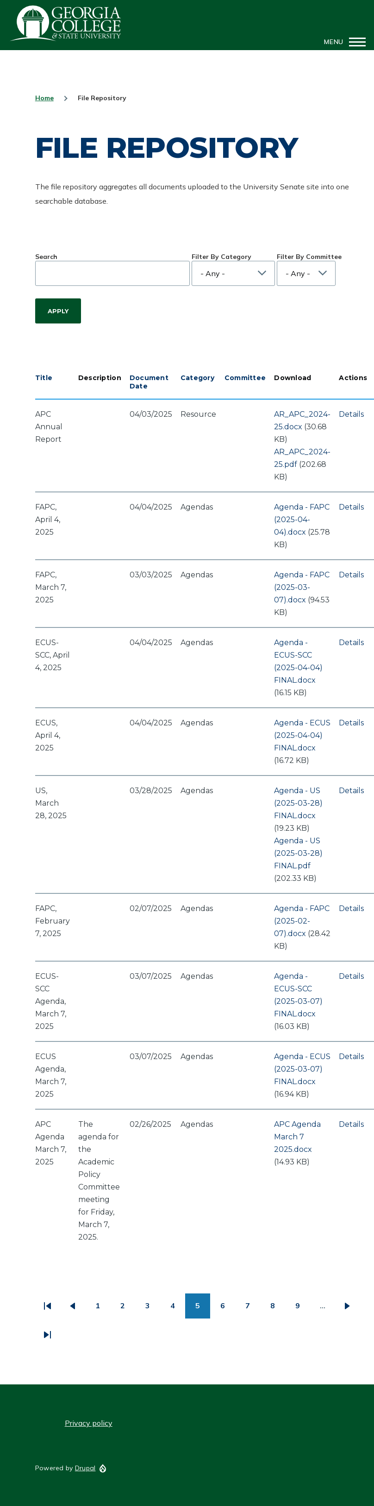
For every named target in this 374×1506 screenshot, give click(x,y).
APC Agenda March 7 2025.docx (297, 1137)
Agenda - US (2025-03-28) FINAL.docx (298, 803)
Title (43, 378)
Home (44, 98)
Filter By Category (221, 256)
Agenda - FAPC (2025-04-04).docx (302, 519)
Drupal (85, 1468)
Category (197, 378)
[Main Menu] (342, 41)
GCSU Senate (65, 23)
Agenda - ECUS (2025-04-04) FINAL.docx (302, 735)
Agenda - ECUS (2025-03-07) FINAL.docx (302, 1069)
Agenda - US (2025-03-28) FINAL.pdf (298, 853)
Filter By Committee (309, 256)
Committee (245, 378)
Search (46, 256)
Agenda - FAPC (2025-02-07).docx (302, 921)
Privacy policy (88, 1423)
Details (351, 414)
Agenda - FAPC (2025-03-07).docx (302, 587)
